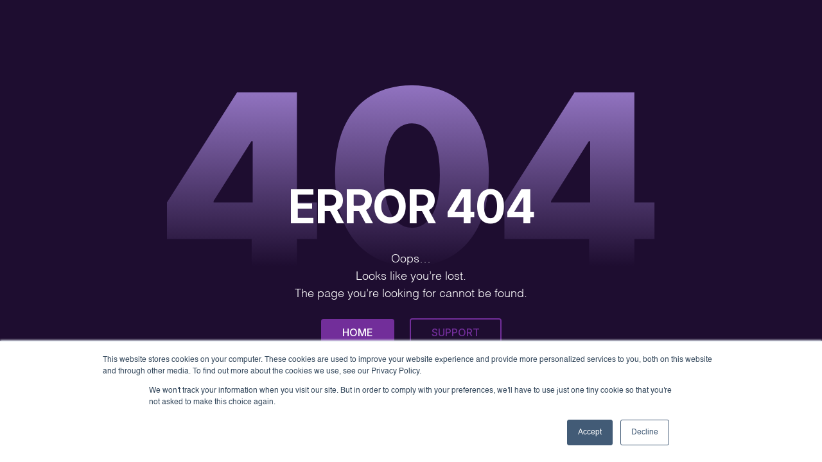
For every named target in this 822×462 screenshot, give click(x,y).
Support (456, 332)
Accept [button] (590, 432)
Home (357, 332)
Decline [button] (644, 432)
